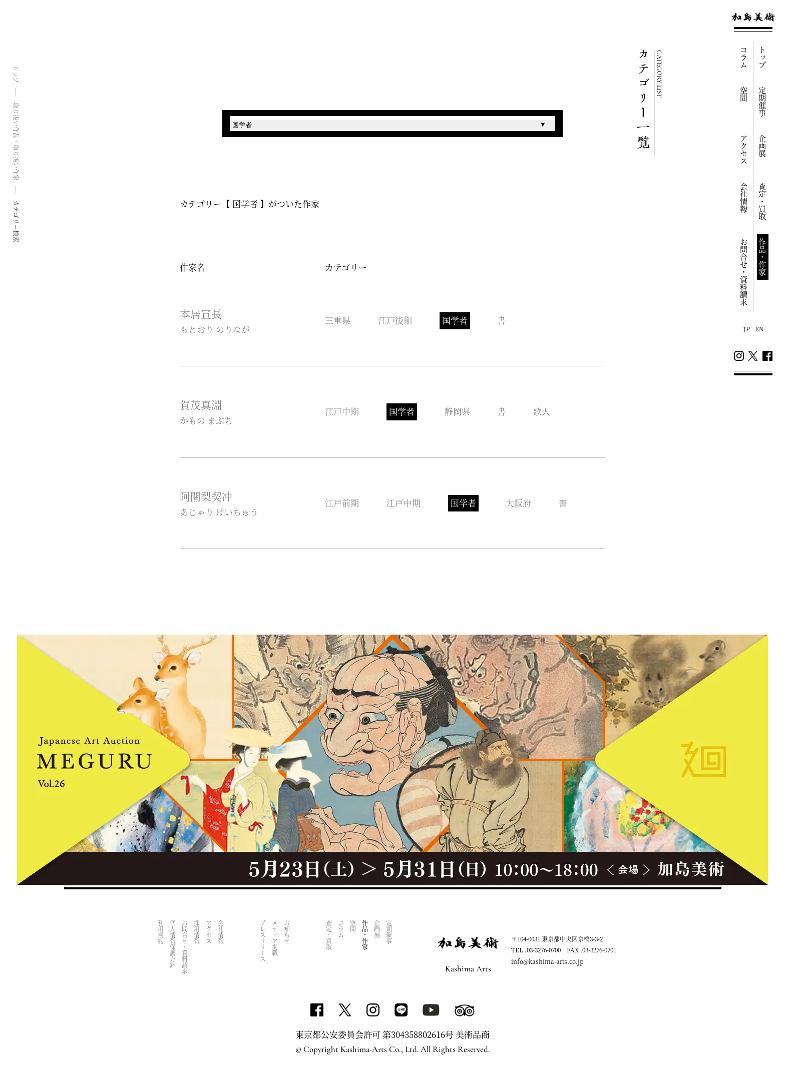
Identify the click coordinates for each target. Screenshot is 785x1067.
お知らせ (287, 932)
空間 (744, 94)
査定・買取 (762, 201)
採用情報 (197, 932)
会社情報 (744, 198)
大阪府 (519, 503)
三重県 (337, 320)
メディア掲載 (275, 938)
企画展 (762, 146)
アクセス (744, 150)
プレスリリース (263, 941)
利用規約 (161, 932)
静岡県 (457, 411)
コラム (744, 57)
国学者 (455, 320)
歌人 (542, 411)
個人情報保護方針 (173, 944)
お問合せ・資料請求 (744, 272)
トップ (762, 57)
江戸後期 (395, 320)
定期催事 (762, 102)
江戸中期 (342, 411)
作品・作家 (762, 257)
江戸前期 (342, 503)
